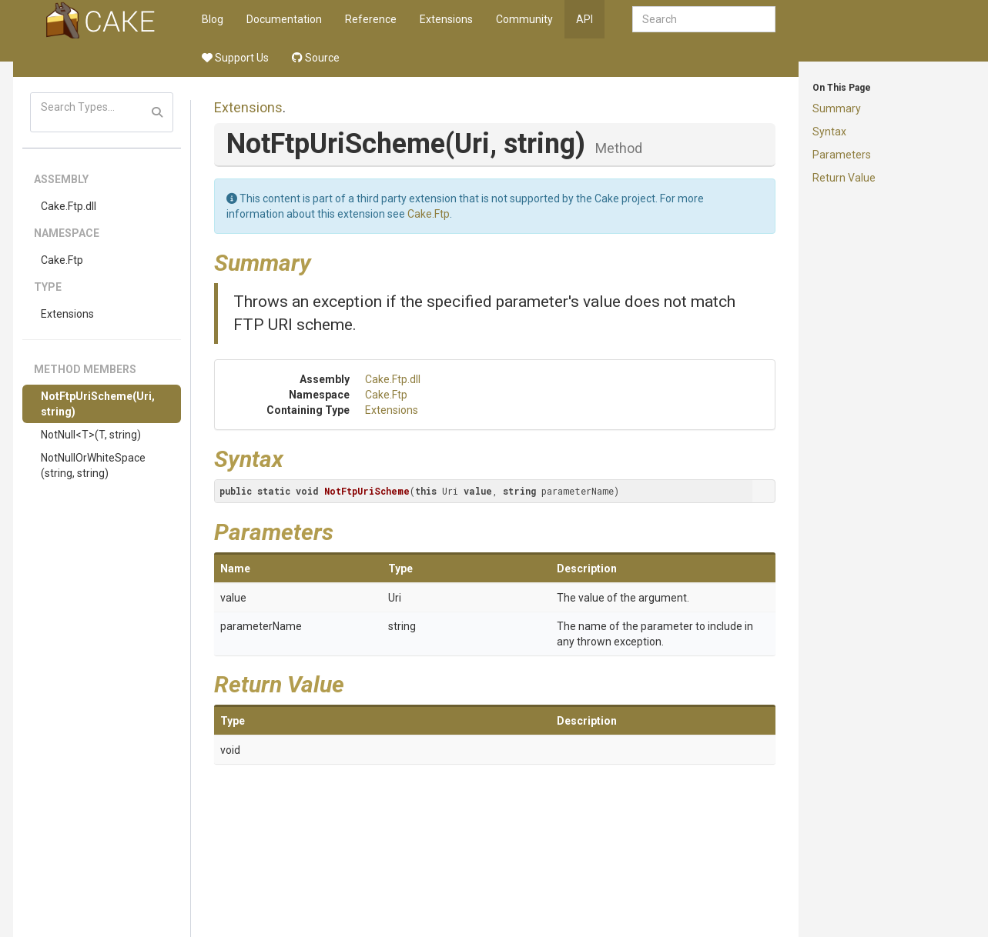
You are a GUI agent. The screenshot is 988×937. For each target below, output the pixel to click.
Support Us (235, 58)
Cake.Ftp (62, 260)
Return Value (844, 178)
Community (524, 19)
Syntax (829, 131)
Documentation (284, 19)
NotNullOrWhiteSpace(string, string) (93, 465)
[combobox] (703, 19)
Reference (371, 19)
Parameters (841, 154)
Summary (836, 108)
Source (316, 58)
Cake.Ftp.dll (68, 206)
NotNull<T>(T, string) (91, 434)
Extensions (446, 19)
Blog (212, 19)
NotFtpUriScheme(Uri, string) (98, 404)
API (584, 19)
